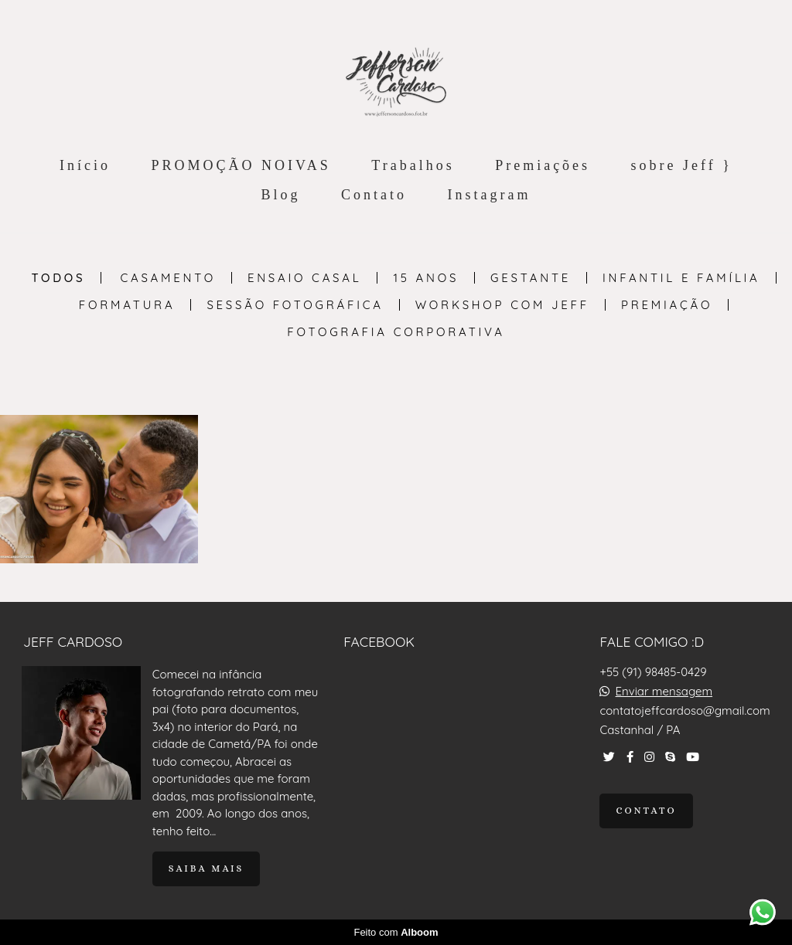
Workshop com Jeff (502, 305)
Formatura (127, 305)
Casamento (167, 278)
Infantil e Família (681, 278)
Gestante (530, 278)
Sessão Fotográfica (295, 305)
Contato (374, 194)
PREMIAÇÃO (666, 305)
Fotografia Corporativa (395, 332)
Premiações (542, 165)
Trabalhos (412, 165)
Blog (281, 194)
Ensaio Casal (305, 278)
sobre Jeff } (681, 165)
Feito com (395, 932)
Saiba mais (206, 868)
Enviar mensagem (664, 691)
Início (85, 165)
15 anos (426, 278)
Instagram (489, 194)
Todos (58, 278)
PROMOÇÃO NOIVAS (241, 165)
